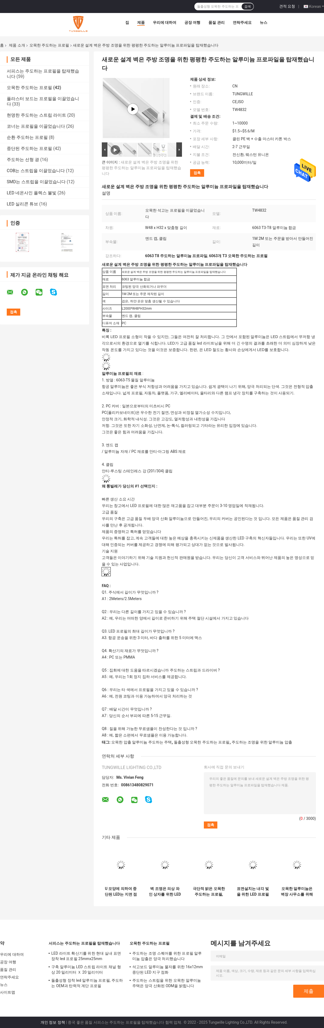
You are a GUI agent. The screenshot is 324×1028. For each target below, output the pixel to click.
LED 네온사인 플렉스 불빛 (31, 192)
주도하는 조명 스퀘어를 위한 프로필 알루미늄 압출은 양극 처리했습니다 (167, 956)
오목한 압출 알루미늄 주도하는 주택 (141, 742)
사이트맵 (7, 992)
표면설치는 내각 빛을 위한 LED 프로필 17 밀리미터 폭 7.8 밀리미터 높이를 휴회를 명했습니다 (253, 891)
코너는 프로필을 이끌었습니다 (36, 126)
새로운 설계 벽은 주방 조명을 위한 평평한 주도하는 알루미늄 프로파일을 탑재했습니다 (141, 168)
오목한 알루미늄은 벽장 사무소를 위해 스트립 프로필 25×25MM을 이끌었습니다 (297, 891)
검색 (247, 6)
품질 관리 (216, 22)
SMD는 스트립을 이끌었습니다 (36, 181)
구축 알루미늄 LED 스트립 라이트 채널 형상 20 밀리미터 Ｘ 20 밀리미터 (86, 969)
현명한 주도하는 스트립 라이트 (36, 115)
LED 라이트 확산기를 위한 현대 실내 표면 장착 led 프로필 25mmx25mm (86, 956)
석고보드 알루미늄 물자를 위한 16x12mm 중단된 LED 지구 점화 (167, 969)
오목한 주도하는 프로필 (49, 45)
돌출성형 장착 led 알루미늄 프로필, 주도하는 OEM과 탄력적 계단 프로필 (87, 983)
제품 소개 (17, 45)
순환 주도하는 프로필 (27, 137)
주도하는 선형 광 (23, 159)
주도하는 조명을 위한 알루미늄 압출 (262, 742)
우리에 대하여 (164, 22)
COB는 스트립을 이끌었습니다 (36, 170)
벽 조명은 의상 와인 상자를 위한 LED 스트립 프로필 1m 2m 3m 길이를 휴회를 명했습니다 (164, 891)
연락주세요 (242, 22)
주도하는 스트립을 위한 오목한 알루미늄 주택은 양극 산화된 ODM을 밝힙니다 (166, 983)
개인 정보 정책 (52, 1022)
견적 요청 (287, 6)
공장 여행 (192, 22)
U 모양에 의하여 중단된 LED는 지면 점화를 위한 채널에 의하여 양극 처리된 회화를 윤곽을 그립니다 (121, 891)
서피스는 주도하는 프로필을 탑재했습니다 (84, 943)
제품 (141, 22)
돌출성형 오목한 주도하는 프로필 (202, 742)
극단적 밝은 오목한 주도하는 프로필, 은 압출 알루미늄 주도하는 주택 (209, 891)
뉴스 (263, 22)
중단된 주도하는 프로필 (29, 148)
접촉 (197, 173)
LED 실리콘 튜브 (22, 204)
